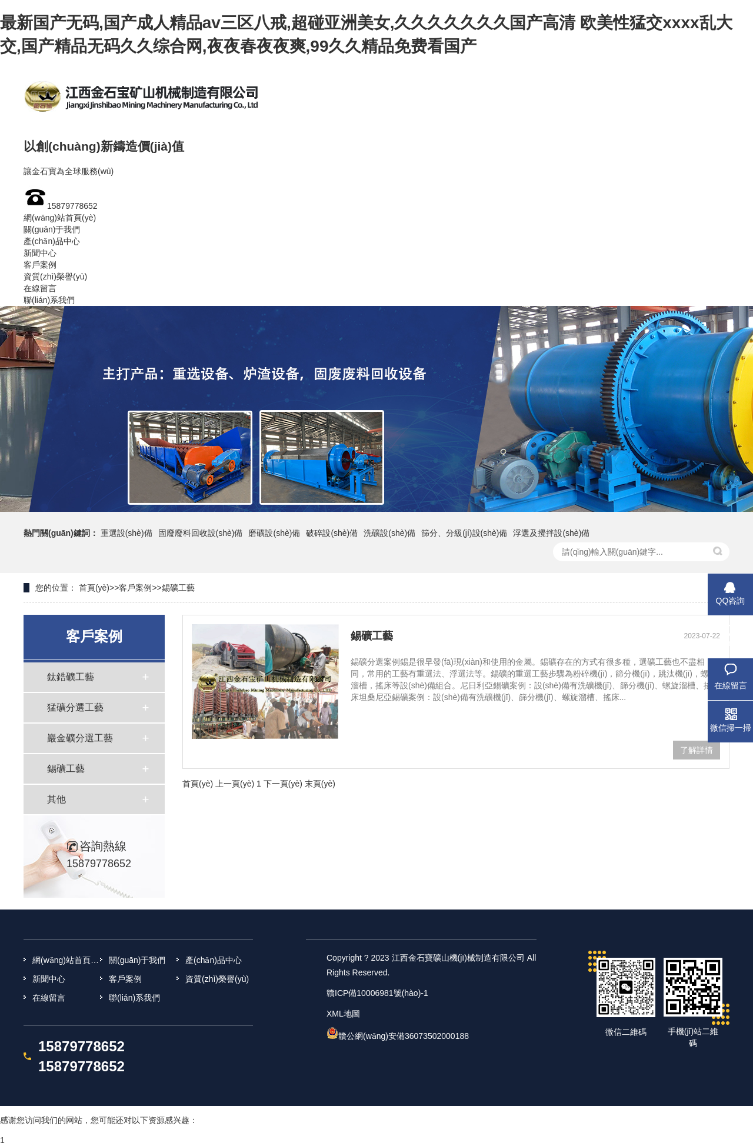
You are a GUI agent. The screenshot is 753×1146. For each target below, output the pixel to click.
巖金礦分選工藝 (80, 738)
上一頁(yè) (234, 783)
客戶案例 (40, 264)
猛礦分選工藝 (75, 707)
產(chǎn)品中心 (52, 241)
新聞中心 (40, 253)
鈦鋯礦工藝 (70, 677)
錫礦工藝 (178, 587)
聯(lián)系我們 (49, 300)
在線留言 (40, 288)
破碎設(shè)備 (332, 533)
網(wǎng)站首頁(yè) (60, 217)
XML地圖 (343, 1013)
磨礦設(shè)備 (274, 533)
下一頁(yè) (283, 783)
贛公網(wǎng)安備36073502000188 (403, 1036)
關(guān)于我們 (52, 229)
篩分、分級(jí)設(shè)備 (464, 533)
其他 (56, 799)
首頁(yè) (94, 587)
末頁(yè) (320, 783)
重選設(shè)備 (126, 533)
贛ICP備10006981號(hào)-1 (377, 993)
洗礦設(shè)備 (389, 533)
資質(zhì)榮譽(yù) (55, 276)
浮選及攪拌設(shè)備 (551, 533)
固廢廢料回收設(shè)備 (200, 533)
